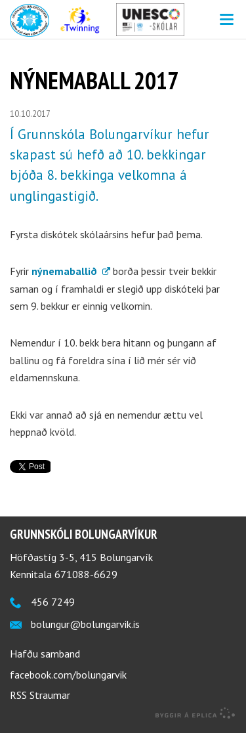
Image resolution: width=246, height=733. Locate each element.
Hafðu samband (45, 653)
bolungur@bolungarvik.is (85, 624)
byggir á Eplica (195, 713)
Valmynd (226, 20)
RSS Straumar (40, 695)
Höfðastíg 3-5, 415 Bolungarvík (81, 557)
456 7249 (53, 601)
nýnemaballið (65, 271)
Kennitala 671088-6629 (63, 574)
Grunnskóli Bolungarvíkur (83, 534)
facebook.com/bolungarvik (68, 674)
